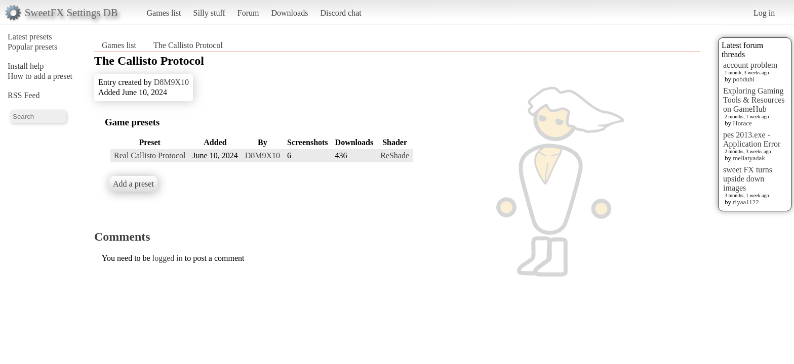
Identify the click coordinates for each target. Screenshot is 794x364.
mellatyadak (749, 158)
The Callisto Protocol (188, 45)
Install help (26, 66)
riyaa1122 (746, 202)
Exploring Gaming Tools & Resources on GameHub (754, 99)
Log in (764, 13)
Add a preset (133, 183)
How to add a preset (40, 76)
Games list (164, 13)
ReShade (394, 155)
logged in (167, 258)
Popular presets (32, 46)
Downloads (289, 13)
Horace (742, 123)
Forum (248, 13)
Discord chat (340, 13)
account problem (750, 65)
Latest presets (30, 36)
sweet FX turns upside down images (747, 178)
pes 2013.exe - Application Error (751, 139)
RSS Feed (24, 95)
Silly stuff (209, 13)
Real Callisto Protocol (149, 155)
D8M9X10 (171, 82)
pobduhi (744, 79)
